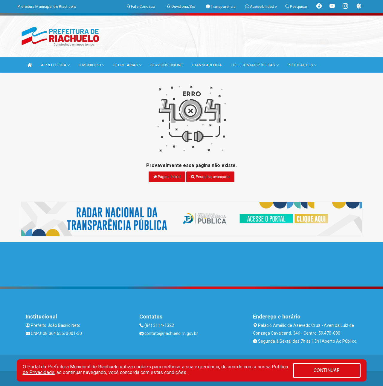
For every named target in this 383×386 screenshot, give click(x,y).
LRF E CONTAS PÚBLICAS (254, 65)
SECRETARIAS (127, 65)
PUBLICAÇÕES (302, 65)
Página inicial (167, 176)
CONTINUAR (327, 370)
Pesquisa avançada (210, 176)
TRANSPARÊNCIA (207, 65)
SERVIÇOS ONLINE (166, 65)
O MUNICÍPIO (91, 65)
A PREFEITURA (55, 65)
